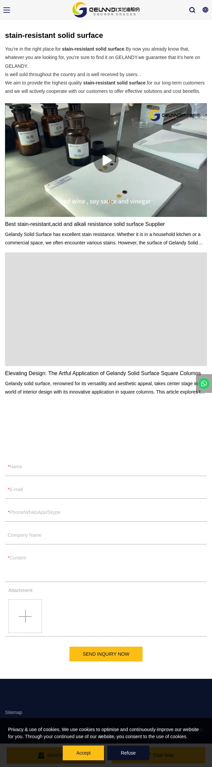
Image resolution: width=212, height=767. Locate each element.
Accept (83, 753)
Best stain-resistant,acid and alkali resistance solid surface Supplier (85, 224)
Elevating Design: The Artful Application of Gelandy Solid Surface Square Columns (103, 373)
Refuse (128, 753)
